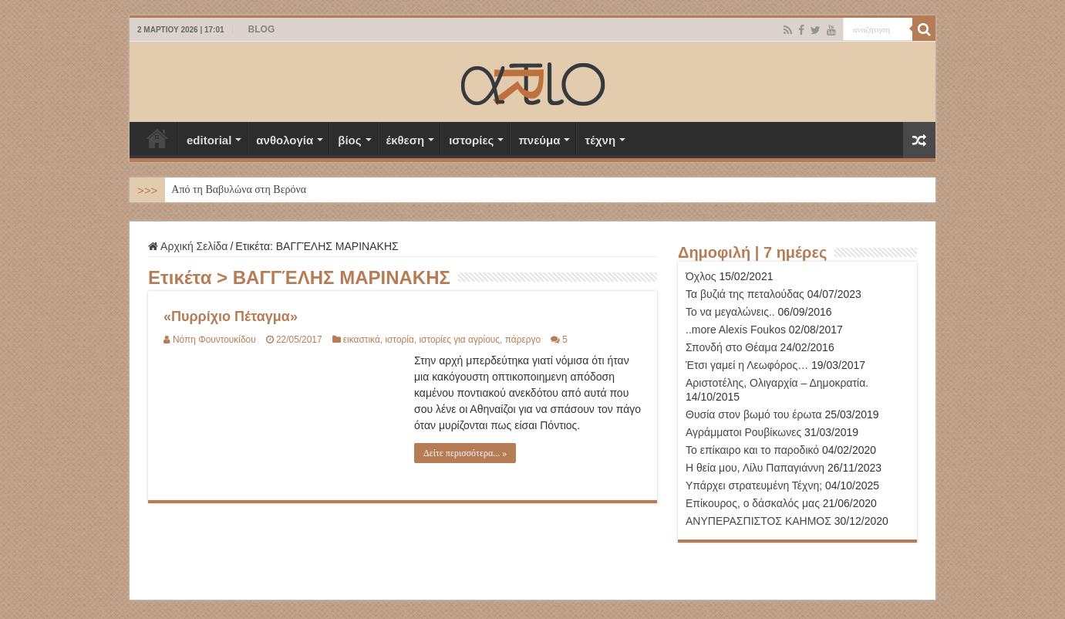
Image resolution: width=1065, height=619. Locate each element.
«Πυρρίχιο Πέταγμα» (230, 316)
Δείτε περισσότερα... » (465, 453)
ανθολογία (284, 140)
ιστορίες (471, 140)
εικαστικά (361, 339)
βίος (349, 140)
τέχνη (600, 140)
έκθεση (405, 140)
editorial (209, 140)
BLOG (261, 29)
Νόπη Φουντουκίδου (214, 339)
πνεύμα (539, 140)
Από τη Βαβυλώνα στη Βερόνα (238, 189)
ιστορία (399, 339)
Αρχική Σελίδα (157, 138)
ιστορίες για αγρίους (459, 339)
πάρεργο (523, 339)
